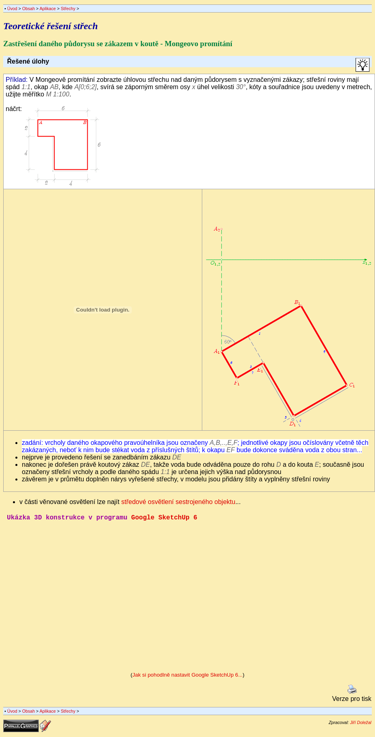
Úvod (12, 8)
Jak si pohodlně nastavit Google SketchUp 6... (187, 676)
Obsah (28, 8)
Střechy (68, 8)
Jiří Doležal (360, 724)
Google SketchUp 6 (164, 518)
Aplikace (48, 8)
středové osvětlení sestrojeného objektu (178, 501)
